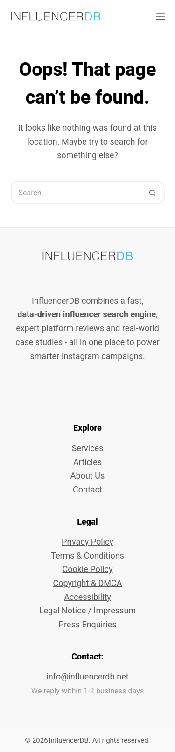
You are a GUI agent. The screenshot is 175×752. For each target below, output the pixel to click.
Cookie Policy (88, 569)
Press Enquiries (88, 624)
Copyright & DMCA (87, 583)
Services (88, 448)
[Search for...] (76, 192)
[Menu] (160, 16)
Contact (87, 489)
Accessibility (87, 597)
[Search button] (153, 192)
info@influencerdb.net (87, 676)
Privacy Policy (87, 541)
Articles (87, 462)
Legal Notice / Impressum (87, 610)
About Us (87, 475)
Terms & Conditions (87, 555)
